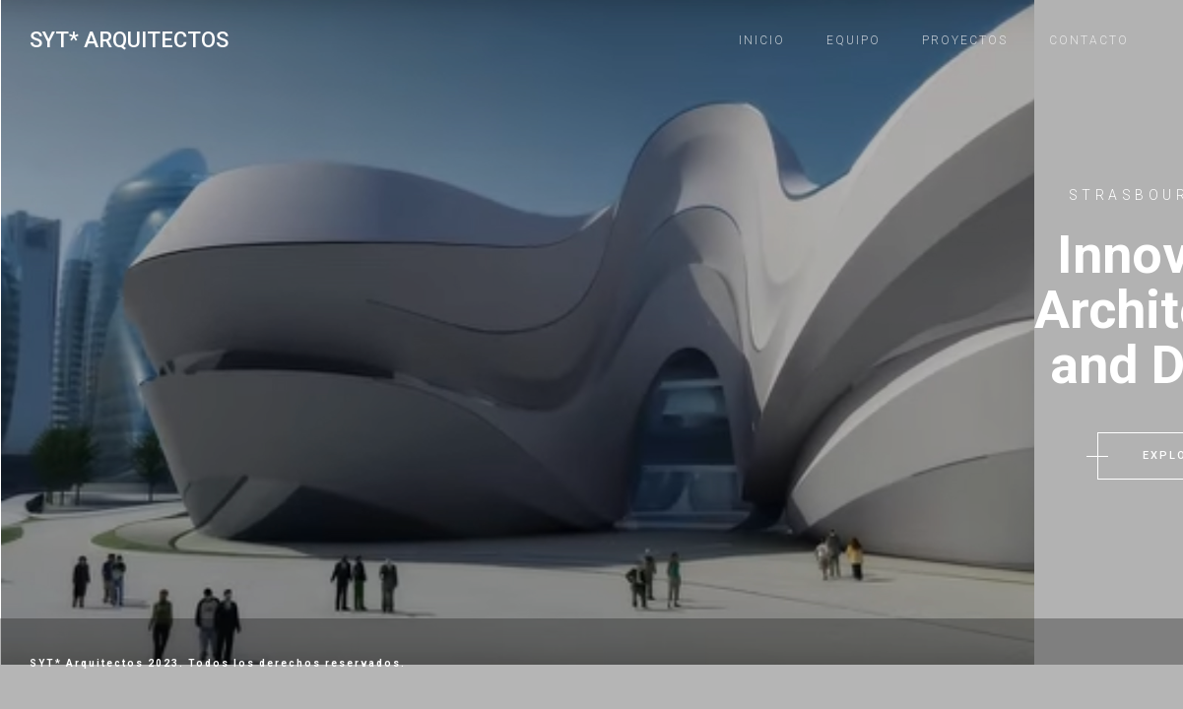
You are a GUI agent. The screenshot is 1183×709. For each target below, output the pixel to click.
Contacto (1089, 40)
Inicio (762, 40)
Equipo (853, 40)
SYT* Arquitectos (129, 40)
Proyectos (965, 40)
